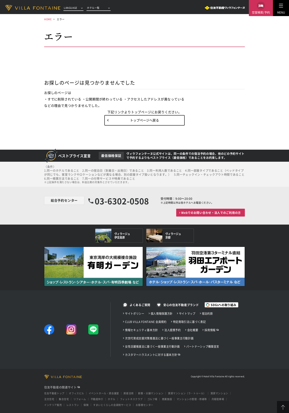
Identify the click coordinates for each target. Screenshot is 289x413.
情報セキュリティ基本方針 (141, 330)
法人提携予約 (172, 330)
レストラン (72, 405)
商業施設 (167, 399)
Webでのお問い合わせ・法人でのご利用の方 (211, 213)
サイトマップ (187, 313)
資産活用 (128, 393)
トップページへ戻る (144, 120)
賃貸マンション (219, 393)
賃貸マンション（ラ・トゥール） (187, 393)
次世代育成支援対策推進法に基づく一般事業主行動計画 (159, 338)
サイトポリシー (134, 313)
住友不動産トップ (54, 393)
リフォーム (79, 399)
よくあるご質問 (140, 305)
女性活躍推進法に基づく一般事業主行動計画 (152, 346)
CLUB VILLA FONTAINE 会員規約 (146, 322)
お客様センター (144, 405)
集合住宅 (64, 399)
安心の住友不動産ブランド (181, 305)
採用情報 (210, 330)
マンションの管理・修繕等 (192, 399)
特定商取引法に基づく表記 (189, 322)
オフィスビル (76, 393)
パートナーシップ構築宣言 (202, 346)
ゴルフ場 (152, 399)
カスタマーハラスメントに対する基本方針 (151, 355)
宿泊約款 (207, 313)
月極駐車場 (218, 399)
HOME (48, 19)
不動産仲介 (97, 399)
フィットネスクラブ (131, 399)
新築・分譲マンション (150, 393)
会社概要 (192, 330)
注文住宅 (49, 399)
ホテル (111, 399)
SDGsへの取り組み (223, 305)
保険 (86, 405)
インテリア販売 (53, 405)
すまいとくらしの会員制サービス (112, 405)
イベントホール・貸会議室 (104, 393)
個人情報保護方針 (162, 313)
